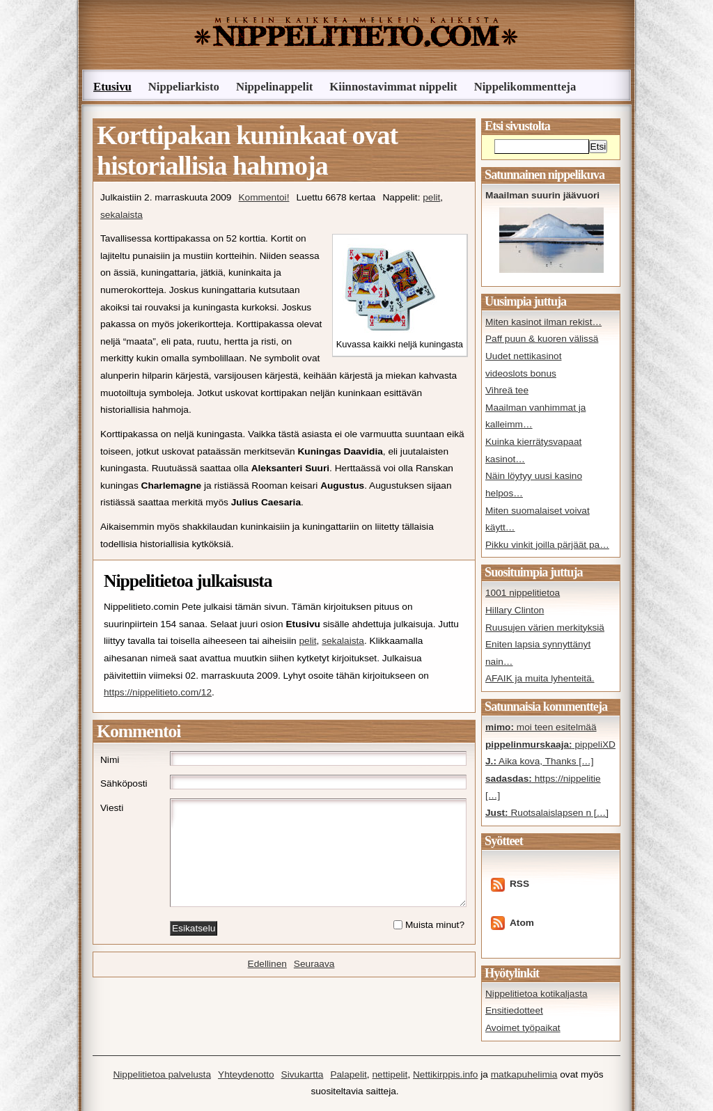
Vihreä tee (506, 390)
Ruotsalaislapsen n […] (547, 812)
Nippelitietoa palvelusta (162, 1074)
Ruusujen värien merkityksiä (544, 627)
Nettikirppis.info (445, 1074)
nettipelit (389, 1074)
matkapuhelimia (524, 1074)
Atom (522, 922)
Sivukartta (302, 1074)
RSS (519, 883)
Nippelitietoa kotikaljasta (536, 993)
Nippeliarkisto (183, 86)
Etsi (598, 146)
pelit (431, 197)
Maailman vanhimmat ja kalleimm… (535, 416)
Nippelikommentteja (525, 86)
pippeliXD (550, 744)
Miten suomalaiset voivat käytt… (537, 519)
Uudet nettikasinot (523, 356)
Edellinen (267, 964)
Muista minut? (434, 925)
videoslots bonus (520, 373)
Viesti (111, 808)
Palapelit (348, 1074)
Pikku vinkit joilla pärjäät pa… (547, 544)
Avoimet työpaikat (523, 1028)
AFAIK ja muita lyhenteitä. (540, 678)
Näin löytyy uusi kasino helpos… (533, 484)
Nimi (109, 760)
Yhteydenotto (246, 1074)
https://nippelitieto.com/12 (158, 692)
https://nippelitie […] (543, 787)
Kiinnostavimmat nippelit (393, 86)
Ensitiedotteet (514, 1010)
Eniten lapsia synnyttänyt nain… (537, 653)
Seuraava (314, 964)
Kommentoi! (263, 197)
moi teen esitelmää (541, 727)
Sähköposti (124, 783)
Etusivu (112, 86)
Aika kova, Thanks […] (539, 761)
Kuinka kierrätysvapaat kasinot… (533, 450)
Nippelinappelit (274, 86)
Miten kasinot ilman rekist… (543, 322)
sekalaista (121, 215)
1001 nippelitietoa (522, 593)
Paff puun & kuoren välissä (541, 338)
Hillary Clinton (514, 610)
